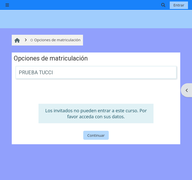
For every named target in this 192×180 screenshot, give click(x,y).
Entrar (179, 5)
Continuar (95, 135)
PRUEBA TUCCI (36, 73)
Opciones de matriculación (55, 39)
